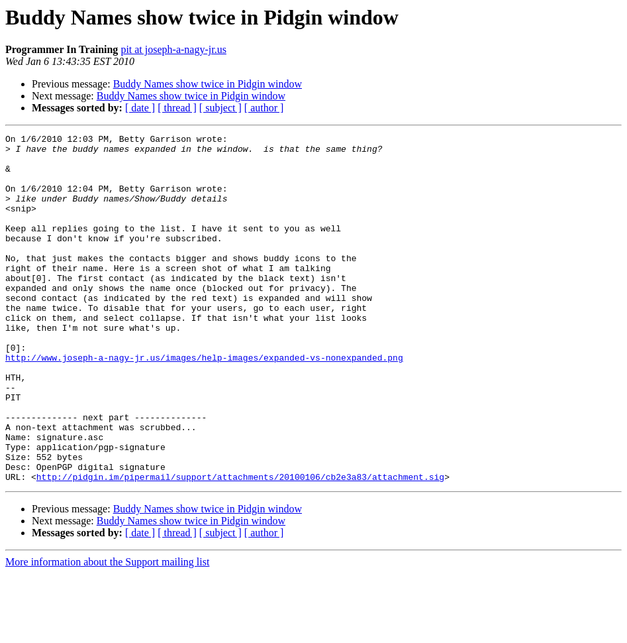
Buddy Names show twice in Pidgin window (207, 83)
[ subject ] (220, 107)
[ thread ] (177, 107)
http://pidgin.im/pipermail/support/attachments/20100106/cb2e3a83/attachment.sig (240, 546)
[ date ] (140, 107)
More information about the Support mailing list (107, 631)
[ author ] (264, 107)
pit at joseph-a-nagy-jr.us (173, 49)
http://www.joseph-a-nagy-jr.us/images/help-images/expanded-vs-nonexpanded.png (204, 403)
